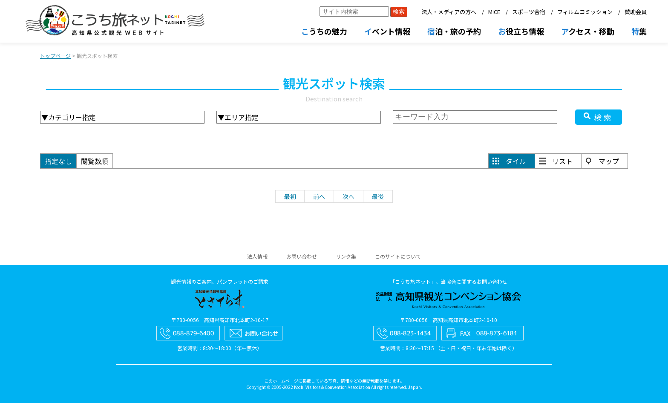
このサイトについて (398, 256)
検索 (603, 117)
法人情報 (257, 256)
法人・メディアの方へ (448, 12)
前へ (319, 196)
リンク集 (346, 256)
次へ (348, 196)
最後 (378, 196)
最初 (290, 196)
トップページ (55, 55)
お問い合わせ (301, 256)
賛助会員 (636, 12)
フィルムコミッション (585, 12)
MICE (494, 12)
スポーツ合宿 (528, 12)
